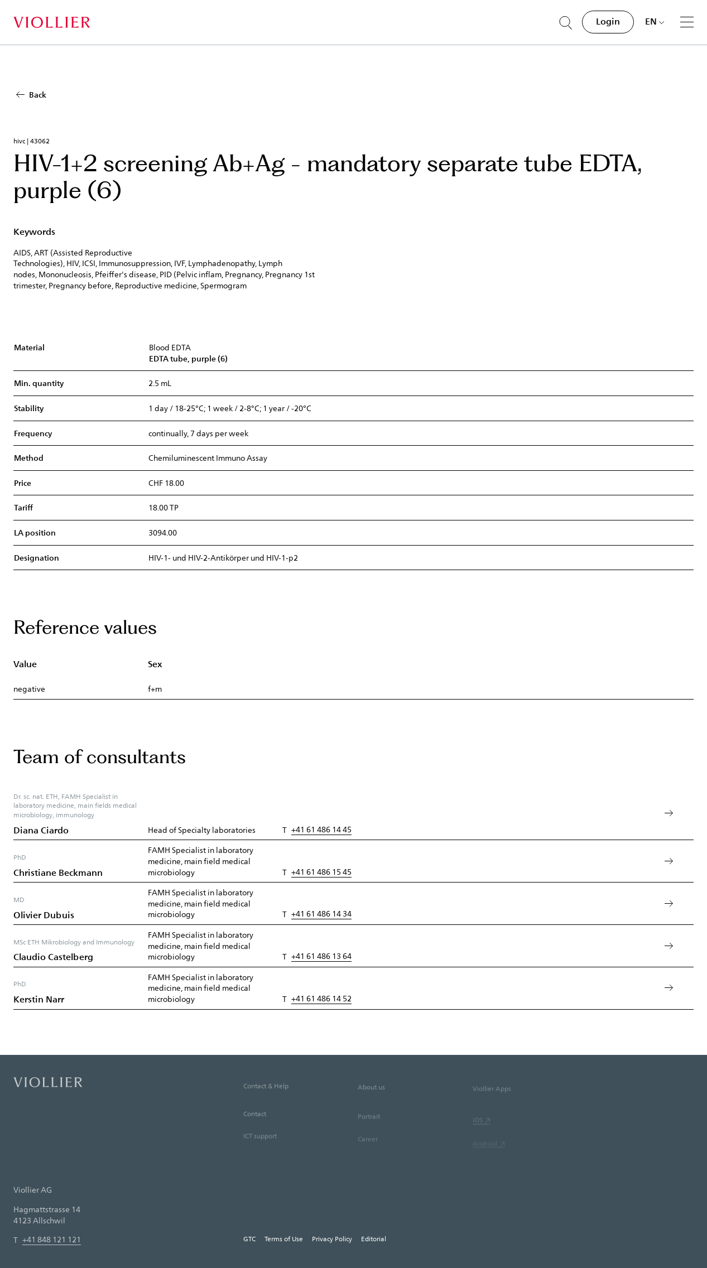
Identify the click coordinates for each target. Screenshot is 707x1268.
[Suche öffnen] (566, 23)
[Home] (51, 22)
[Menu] (687, 22)
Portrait (369, 1132)
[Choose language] (655, 21)
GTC (249, 1238)
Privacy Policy (332, 1238)
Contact (254, 1126)
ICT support (260, 1150)
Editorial (373, 1238)
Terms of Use (283, 1238)
